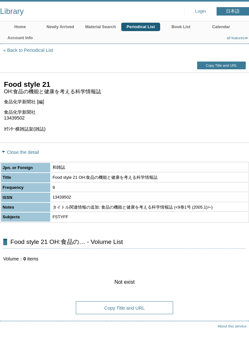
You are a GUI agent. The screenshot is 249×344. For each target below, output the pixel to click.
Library (12, 11)
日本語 (233, 11)
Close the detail (23, 152)
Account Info (20, 37)
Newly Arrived (60, 26)
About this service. (232, 326)
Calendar (221, 26)
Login (200, 11)
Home (20, 26)
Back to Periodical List (30, 50)
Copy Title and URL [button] (221, 65)
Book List (181, 26)
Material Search (100, 26)
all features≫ (237, 38)
